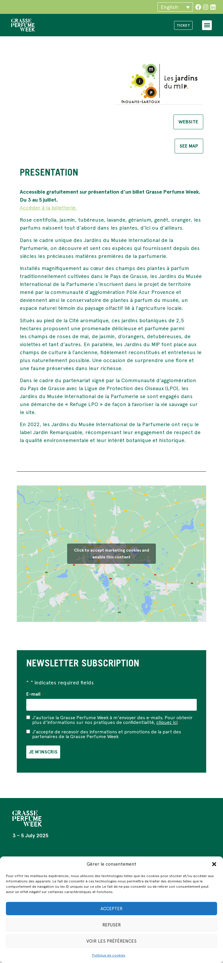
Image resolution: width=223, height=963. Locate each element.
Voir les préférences (111, 941)
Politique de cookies (108, 955)
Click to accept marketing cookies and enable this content (111, 553)
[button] (214, 864)
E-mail (34, 694)
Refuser (111, 925)
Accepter (112, 908)
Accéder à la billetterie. (48, 208)
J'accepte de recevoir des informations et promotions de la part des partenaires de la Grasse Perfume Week (106, 734)
